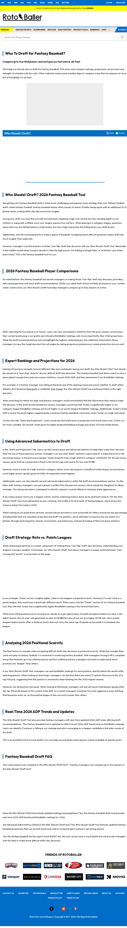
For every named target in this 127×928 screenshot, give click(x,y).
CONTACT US (8, 893)
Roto (111, 133)
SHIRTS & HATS (73, 893)
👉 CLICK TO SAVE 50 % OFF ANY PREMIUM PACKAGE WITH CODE (63, 8)
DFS (57, 3)
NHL (22, 3)
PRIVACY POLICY (55, 898)
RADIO (122, 30)
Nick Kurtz (32, 389)
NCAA (42, 3)
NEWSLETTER (56, 893)
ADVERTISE (23, 893)
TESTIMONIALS (39, 893)
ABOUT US (106, 893)
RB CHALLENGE (91, 893)
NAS (35, 3)
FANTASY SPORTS (23, 30)
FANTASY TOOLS (80, 30)
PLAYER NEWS (39, 30)
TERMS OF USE (72, 898)
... (109, 29)
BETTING (65, 3)
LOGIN (109, 3)
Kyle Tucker (57, 389)
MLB (9, 3)
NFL (2, 3)
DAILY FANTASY (64, 30)
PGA (29, 3)
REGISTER (120, 3)
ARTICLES (51, 30)
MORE (50, 3)
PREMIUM (5, 30)
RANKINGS (95, 30)
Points (122, 133)
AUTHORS (119, 893)
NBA (15, 3)
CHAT (103, 30)
